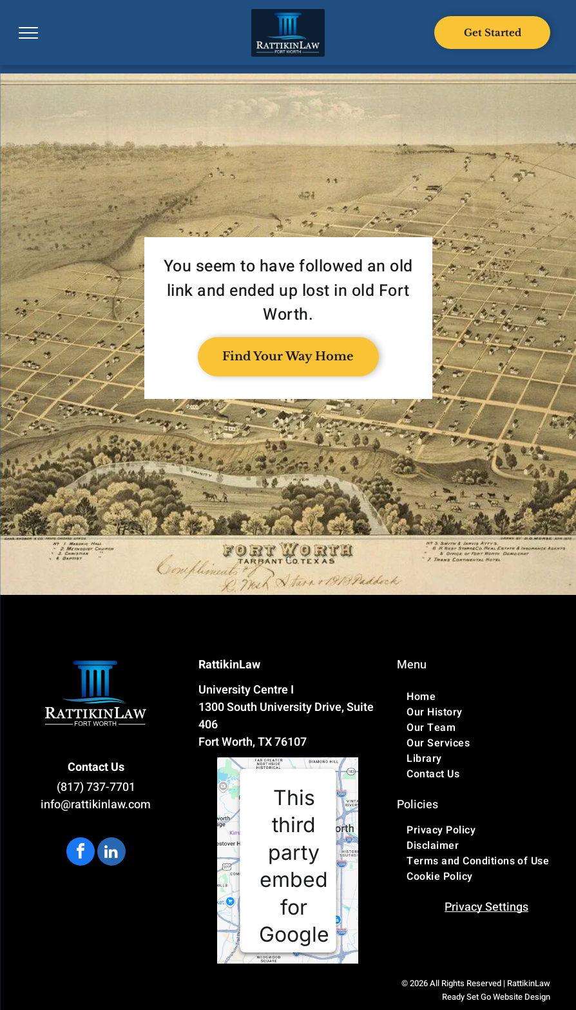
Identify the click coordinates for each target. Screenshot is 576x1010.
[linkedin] (111, 853)
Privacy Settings (486, 907)
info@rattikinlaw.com (96, 804)
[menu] (28, 33)
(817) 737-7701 (96, 787)
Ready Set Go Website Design (496, 997)
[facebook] (80, 853)
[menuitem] (486, 696)
